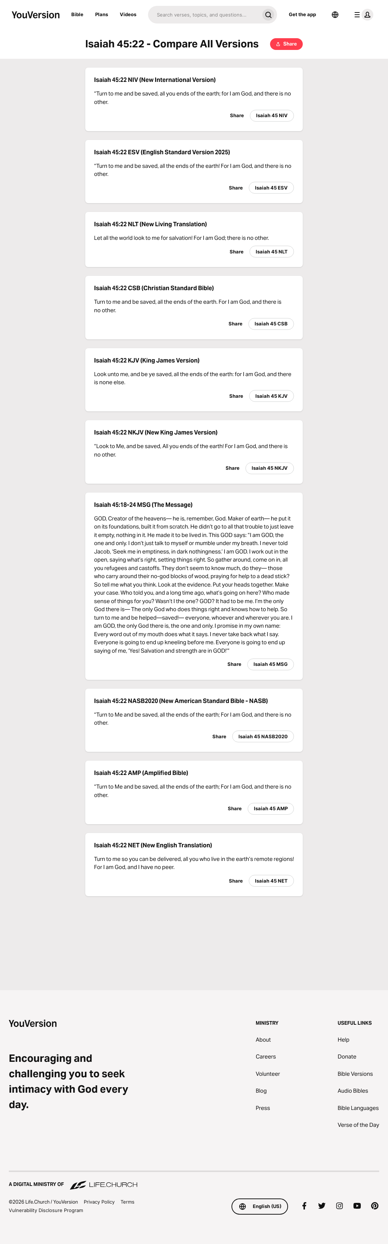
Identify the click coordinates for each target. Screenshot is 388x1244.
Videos (128, 14)
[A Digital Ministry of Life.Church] (194, 1181)
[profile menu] (362, 14)
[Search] (203, 15)
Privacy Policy (99, 1202)
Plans (101, 14)
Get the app (302, 14)
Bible (77, 14)
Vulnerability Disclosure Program (46, 1210)
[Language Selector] (335, 14)
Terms (127, 1202)
